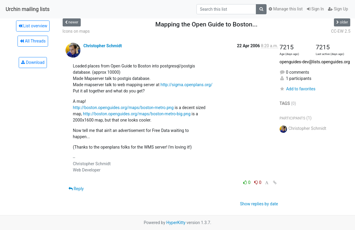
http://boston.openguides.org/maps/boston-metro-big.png (136, 113)
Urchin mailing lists (28, 9)
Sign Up (338, 9)
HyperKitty (176, 222)
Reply (76, 188)
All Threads (32, 41)
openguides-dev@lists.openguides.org (315, 61)
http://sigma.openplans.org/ (187, 84)
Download (33, 62)
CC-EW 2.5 (340, 31)
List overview (32, 25)
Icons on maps (76, 31)
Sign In (315, 9)
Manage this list (285, 9)
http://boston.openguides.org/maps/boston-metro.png (123, 107)
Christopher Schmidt (102, 45)
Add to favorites (298, 88)
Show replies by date (259, 203)
